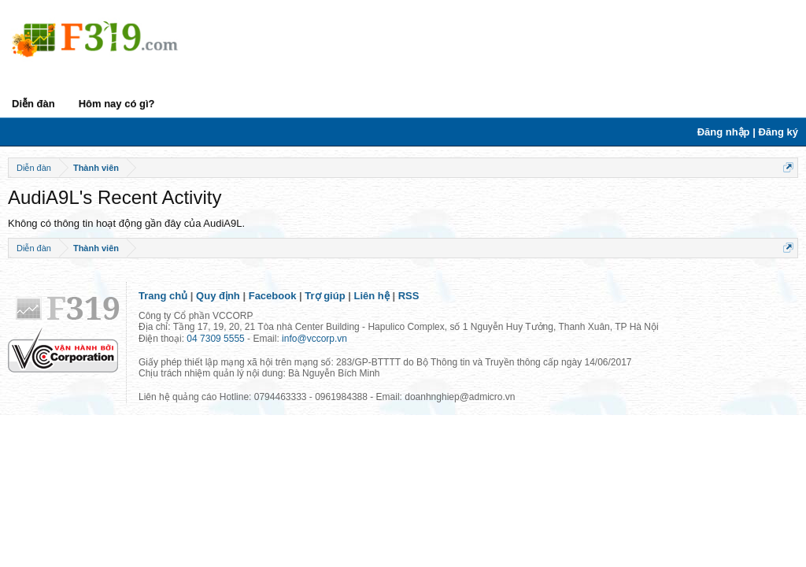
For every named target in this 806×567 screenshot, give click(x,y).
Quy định (218, 296)
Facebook (273, 296)
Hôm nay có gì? (117, 103)
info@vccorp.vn (314, 338)
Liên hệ (372, 296)
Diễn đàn (33, 103)
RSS (409, 296)
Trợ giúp (325, 296)
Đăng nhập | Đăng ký (747, 132)
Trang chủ (163, 296)
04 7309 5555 (215, 338)
